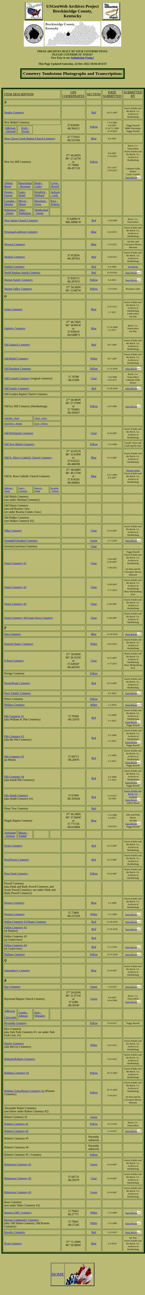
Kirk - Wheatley (39, 1014)
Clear (94, 378)
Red (93, 112)
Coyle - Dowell (55, 185)
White (93, 358)
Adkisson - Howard (10, 130)
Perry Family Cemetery (17, 693)
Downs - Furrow (9, 194)
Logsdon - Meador (10, 203)
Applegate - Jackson (10, 834)
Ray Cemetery (12, 986)
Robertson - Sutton (10, 211)
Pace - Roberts (55, 203)
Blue (93, 138)
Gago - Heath (22, 194)
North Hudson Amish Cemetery (22, 272)
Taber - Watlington (25, 211)
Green (93, 540)
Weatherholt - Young (41, 211)
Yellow (94, 126)
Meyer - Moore (23, 203)
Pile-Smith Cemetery (16, 795)
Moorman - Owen (40, 203)
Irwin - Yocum (25, 130)
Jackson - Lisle (55, 194)
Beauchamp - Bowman (25, 185)
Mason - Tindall (23, 834)
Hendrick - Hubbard (40, 194)
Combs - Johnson (23, 1014)
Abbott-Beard (8, 185)
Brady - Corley (38, 185)
